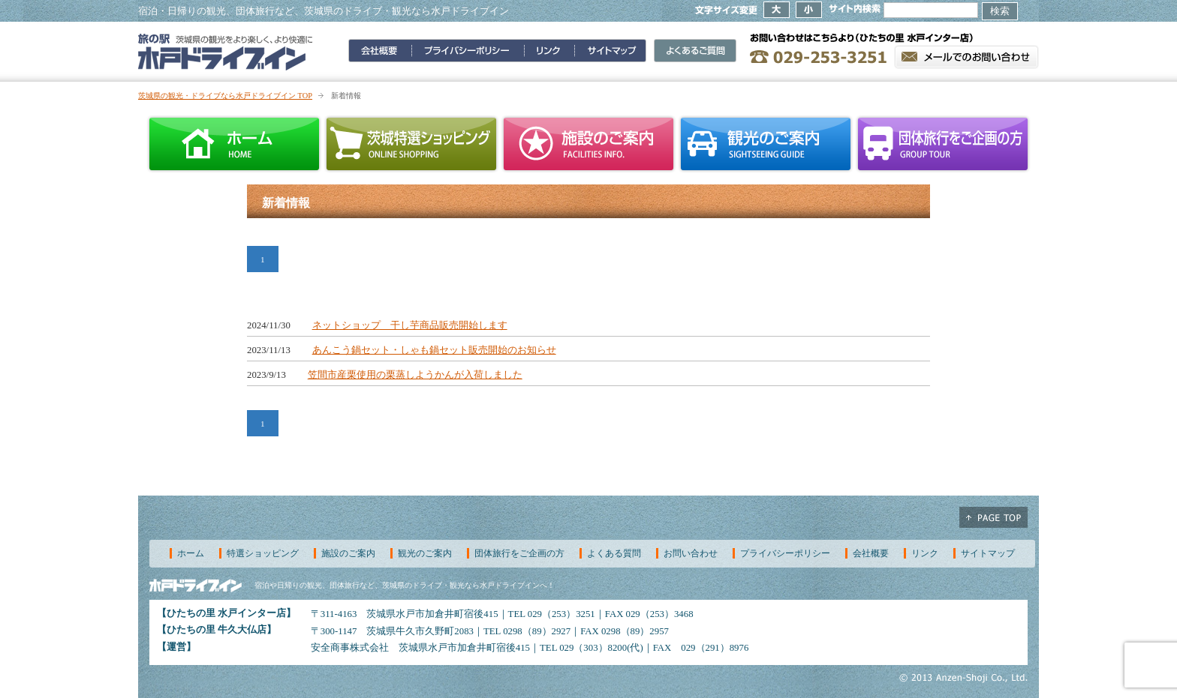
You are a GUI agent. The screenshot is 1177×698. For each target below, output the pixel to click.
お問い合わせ (691, 553)
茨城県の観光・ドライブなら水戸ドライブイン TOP (225, 95)
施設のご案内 (588, 144)
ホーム (234, 144)
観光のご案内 (765, 144)
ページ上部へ (993, 517)
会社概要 (871, 553)
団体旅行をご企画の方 (942, 144)
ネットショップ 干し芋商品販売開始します (409, 325)
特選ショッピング (263, 553)
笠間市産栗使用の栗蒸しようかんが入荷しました (415, 375)
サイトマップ (988, 553)
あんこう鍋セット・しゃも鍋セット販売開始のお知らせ (434, 350)
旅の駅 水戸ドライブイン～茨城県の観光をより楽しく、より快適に (225, 52)
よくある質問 (614, 553)
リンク (924, 553)
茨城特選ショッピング (411, 144)
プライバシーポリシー (785, 553)
